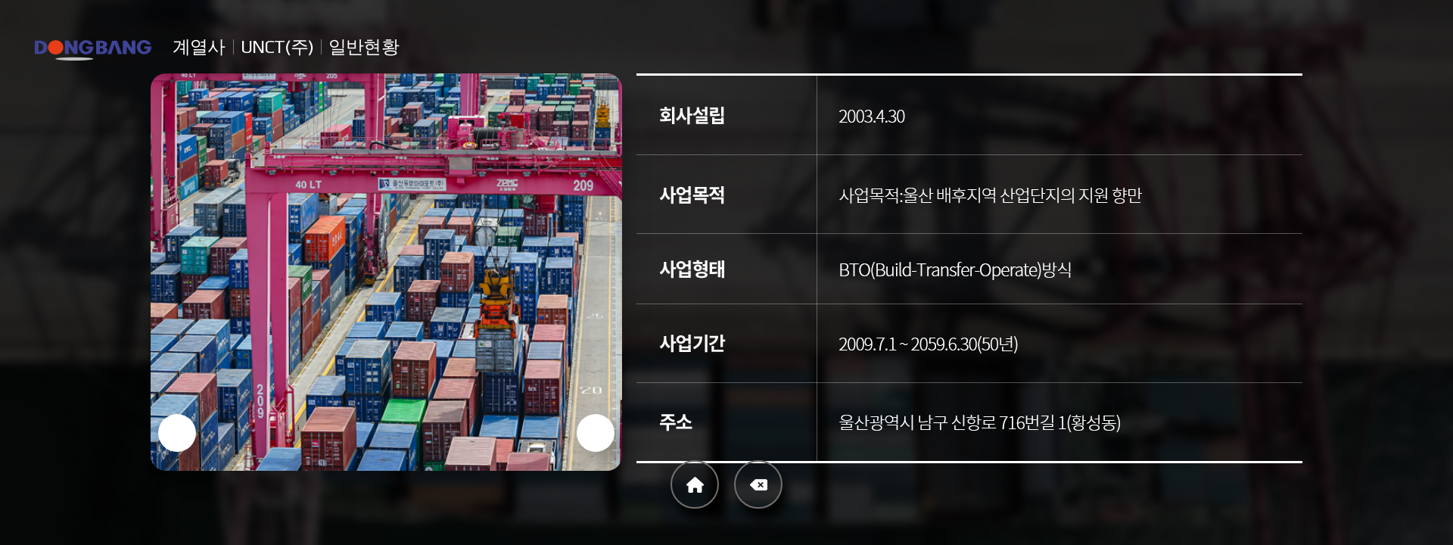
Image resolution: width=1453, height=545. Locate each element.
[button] (177, 433)
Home (694, 484)
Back (758, 484)
